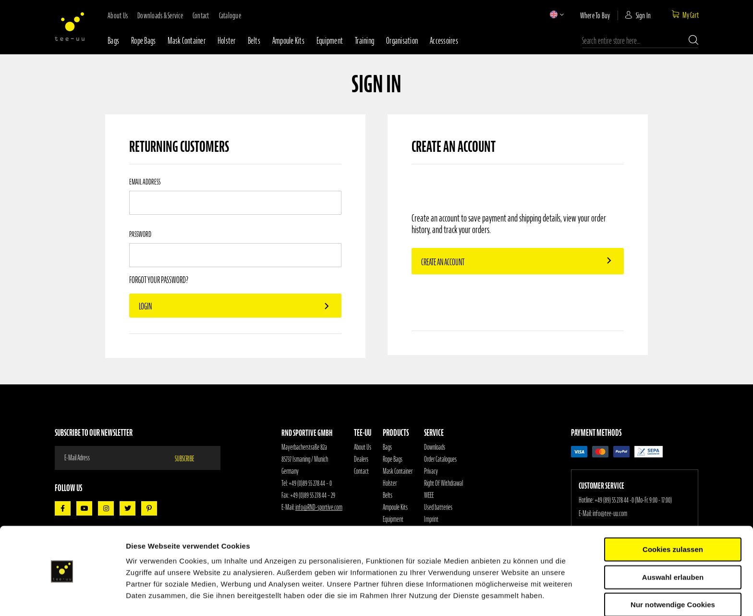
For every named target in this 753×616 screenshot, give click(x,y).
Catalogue (230, 15)
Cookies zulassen (673, 520)
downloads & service (160, 15)
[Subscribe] (190, 458)
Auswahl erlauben (673, 547)
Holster (227, 41)
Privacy (431, 471)
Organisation (402, 41)
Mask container (187, 41)
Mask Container (398, 471)
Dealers (361, 459)
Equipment (329, 41)
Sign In (643, 15)
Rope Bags (392, 459)
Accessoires (444, 41)
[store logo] (70, 26)
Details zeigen (510, 597)
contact (201, 15)
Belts (254, 41)
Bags (113, 41)
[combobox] (640, 41)
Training (364, 41)
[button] (554, 14)
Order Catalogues (440, 459)
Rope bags (143, 41)
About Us (362, 447)
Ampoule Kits (288, 41)
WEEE (429, 495)
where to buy (595, 15)
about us (118, 15)
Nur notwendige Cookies (673, 575)
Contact (361, 471)
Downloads (434, 447)
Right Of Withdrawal (443, 483)
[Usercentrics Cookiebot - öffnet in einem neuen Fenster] (62, 597)
